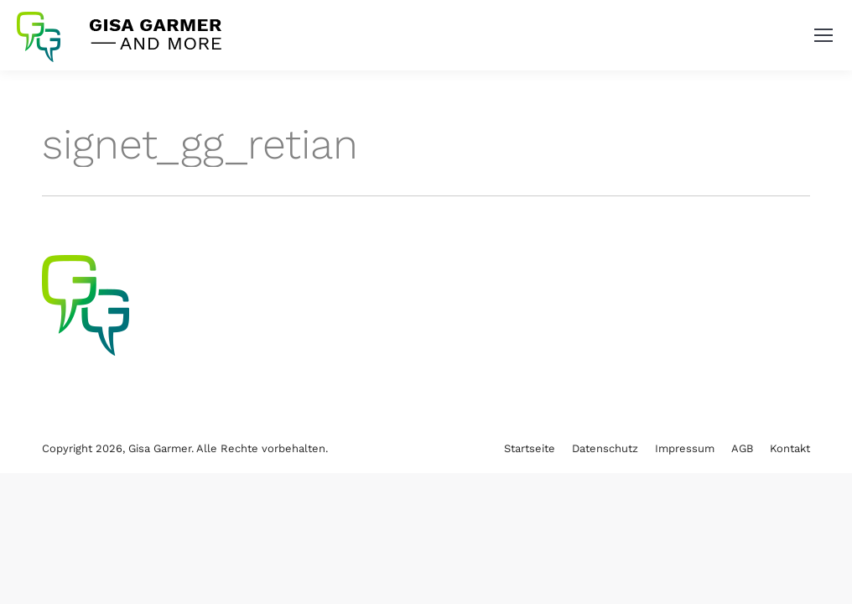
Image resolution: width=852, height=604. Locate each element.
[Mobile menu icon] (823, 35)
